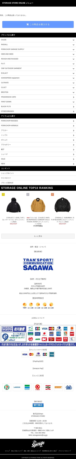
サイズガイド (6, 178)
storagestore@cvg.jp (40, 435)
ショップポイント (7, 173)
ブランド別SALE (7, 183)
